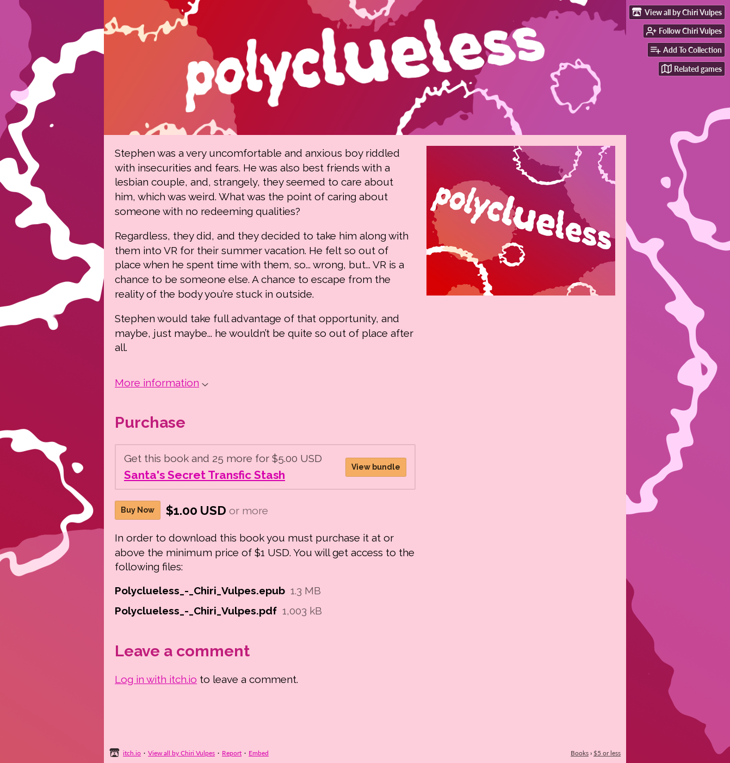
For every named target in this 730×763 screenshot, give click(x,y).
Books (580, 753)
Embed (259, 753)
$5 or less (607, 753)
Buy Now (137, 510)
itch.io (132, 753)
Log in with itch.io (156, 679)
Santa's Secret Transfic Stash (204, 475)
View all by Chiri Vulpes (181, 753)
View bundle (375, 467)
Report (232, 753)
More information (161, 383)
